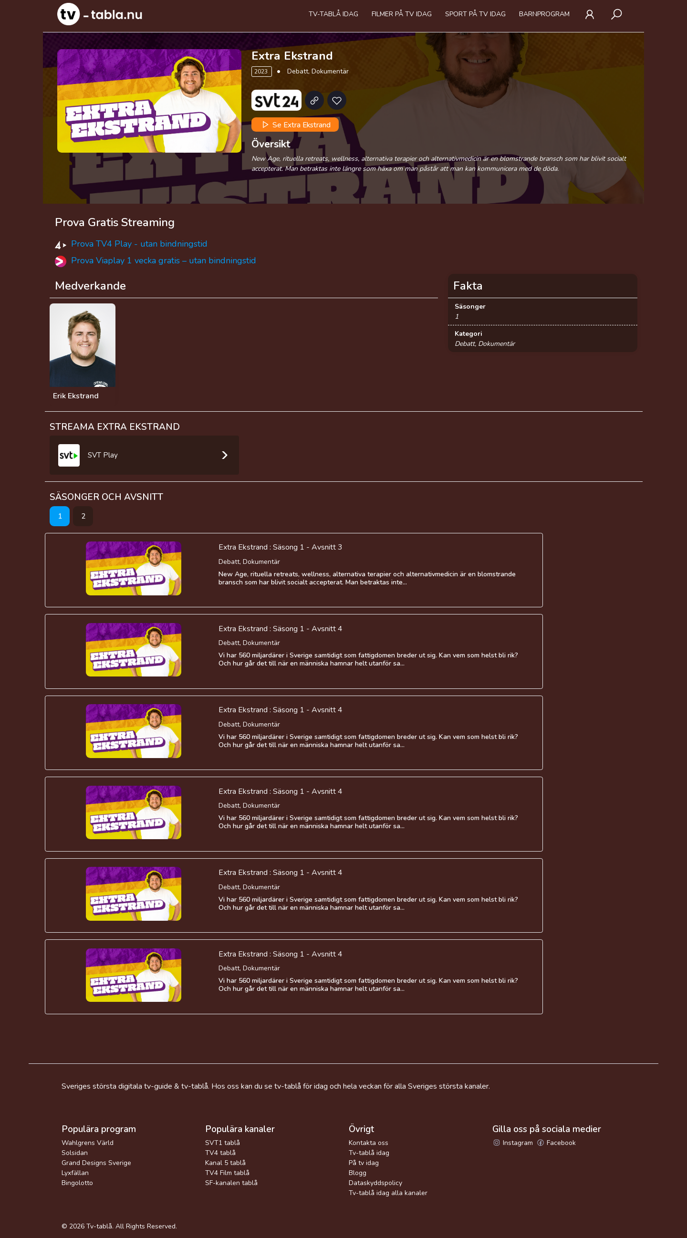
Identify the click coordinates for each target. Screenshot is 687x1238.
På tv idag (364, 1162)
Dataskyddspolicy (375, 1182)
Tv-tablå (99, 1226)
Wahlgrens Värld (88, 1142)
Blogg (357, 1172)
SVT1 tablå (222, 1142)
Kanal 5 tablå (225, 1162)
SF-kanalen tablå (231, 1182)
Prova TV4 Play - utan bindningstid (139, 244)
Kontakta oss (368, 1142)
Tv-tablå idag (333, 14)
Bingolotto (77, 1182)
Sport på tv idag (475, 14)
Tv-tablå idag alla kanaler (388, 1192)
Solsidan (75, 1152)
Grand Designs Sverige (96, 1162)
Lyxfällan (75, 1172)
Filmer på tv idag (402, 14)
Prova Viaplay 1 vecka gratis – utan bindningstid (163, 260)
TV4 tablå (220, 1152)
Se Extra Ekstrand (295, 124)
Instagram (512, 1142)
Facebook (556, 1142)
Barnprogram (544, 14)
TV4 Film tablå (227, 1172)
